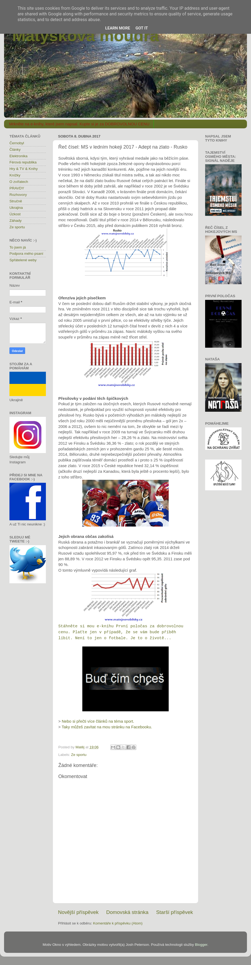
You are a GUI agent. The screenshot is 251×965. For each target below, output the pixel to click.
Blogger (201, 945)
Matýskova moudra (85, 35)
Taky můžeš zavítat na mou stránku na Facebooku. (107, 727)
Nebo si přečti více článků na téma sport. (98, 721)
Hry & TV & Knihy (23, 169)
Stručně (15, 201)
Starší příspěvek (174, 912)
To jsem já (17, 247)
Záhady (15, 221)
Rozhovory (18, 195)
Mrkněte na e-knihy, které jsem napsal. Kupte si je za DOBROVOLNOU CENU (79, 124)
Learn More (117, 28)
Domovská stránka (127, 912)
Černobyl (16, 143)
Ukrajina (16, 208)
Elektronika (18, 156)
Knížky (15, 175)
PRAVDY (16, 188)
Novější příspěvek (78, 912)
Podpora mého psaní (26, 254)
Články (15, 150)
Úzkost (15, 214)
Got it (141, 28)
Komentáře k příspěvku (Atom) (118, 923)
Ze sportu (78, 755)
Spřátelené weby (23, 260)
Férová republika (23, 162)
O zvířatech (18, 182)
